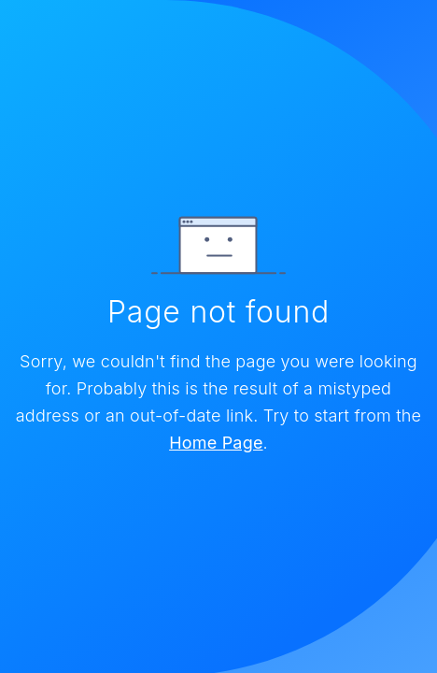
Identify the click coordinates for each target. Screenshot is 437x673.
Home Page (215, 442)
